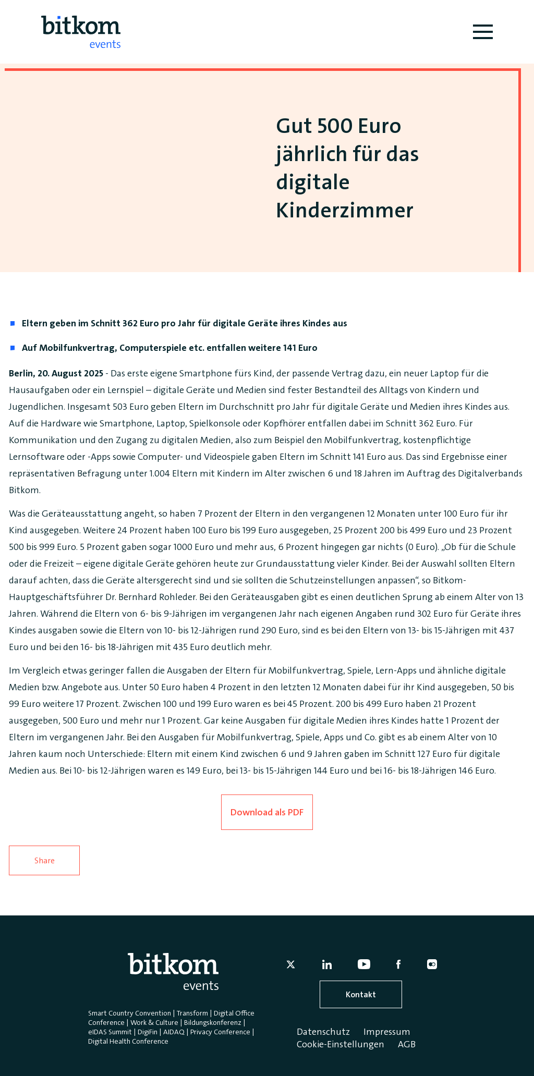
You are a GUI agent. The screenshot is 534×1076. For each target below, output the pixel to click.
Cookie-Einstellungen (340, 1044)
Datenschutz (323, 1031)
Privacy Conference (220, 1031)
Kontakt (361, 994)
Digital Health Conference (128, 1041)
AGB (407, 1044)
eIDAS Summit (110, 1031)
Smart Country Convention (129, 1013)
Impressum (386, 1031)
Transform (192, 1013)
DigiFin (147, 1031)
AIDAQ (174, 1031)
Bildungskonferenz (212, 1022)
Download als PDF (267, 812)
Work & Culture (154, 1022)
